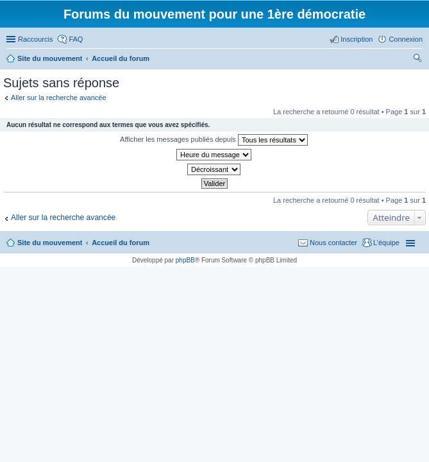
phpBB (185, 260)
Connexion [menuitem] (406, 39)
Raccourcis (35, 39)
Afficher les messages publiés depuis (214, 140)
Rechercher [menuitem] (417, 60)
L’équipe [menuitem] (386, 242)
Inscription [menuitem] (357, 39)
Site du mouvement (49, 242)
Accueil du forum (120, 242)
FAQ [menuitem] (76, 39)
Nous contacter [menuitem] (333, 242)
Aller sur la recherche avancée (58, 97)
